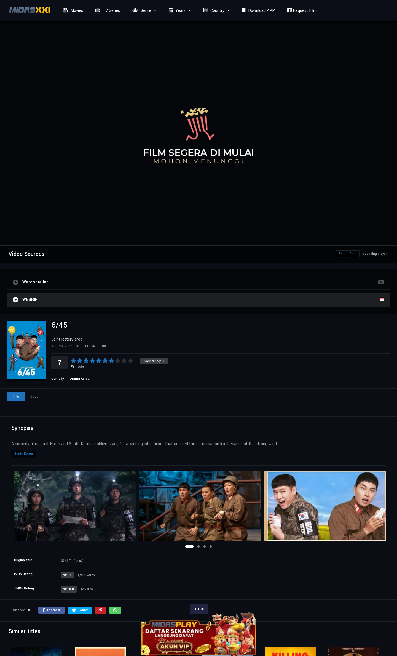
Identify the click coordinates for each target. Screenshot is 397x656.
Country (213, 11)
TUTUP (198, 609)
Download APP (258, 11)
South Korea (23, 453)
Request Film (301, 11)
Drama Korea (80, 379)
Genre (141, 11)
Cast (34, 396)
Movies (72, 11)
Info (16, 396)
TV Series (107, 11)
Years (176, 11)
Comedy (57, 379)
